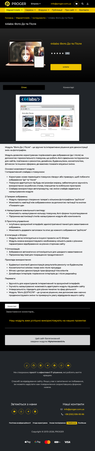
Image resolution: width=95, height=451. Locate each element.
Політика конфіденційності (20, 423)
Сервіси (30, 10)
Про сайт (70, 10)
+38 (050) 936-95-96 (74, 414)
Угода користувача (40, 423)
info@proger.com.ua (61, 4)
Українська (72, 423)
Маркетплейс (14, 10)
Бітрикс (36, 4)
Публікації (57, 10)
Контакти (84, 10)
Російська (82, 423)
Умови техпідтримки (57, 423)
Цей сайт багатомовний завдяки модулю (47, 340)
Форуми (43, 10)
